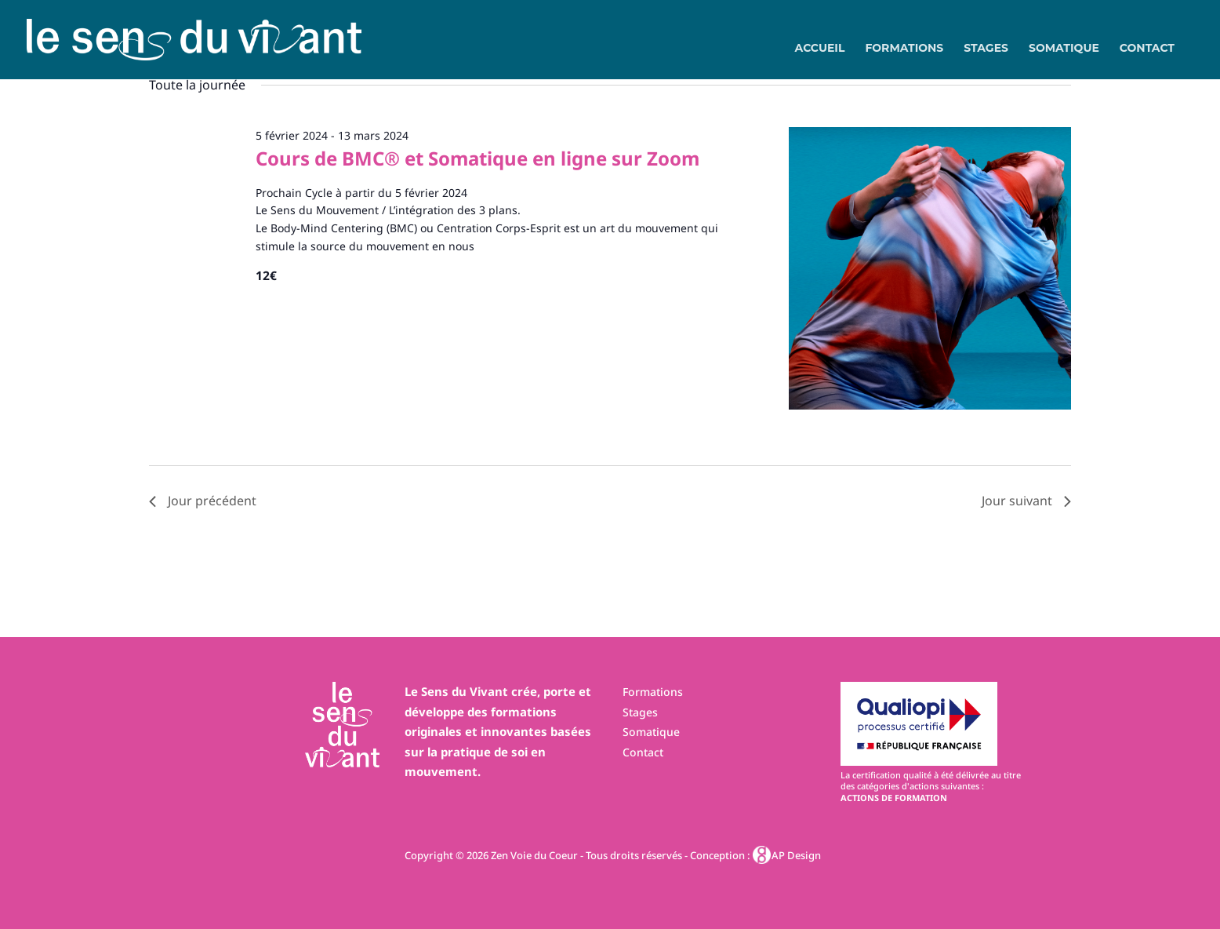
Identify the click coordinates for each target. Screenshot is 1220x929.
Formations (904, 48)
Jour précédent (202, 500)
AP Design (788, 855)
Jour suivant (1026, 500)
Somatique (1064, 48)
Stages (986, 48)
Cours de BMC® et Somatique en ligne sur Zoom (477, 158)
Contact (1147, 48)
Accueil (820, 48)
